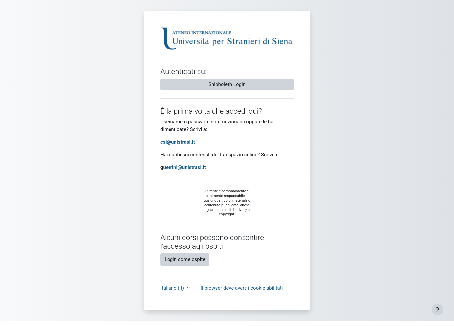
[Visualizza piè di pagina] (437, 309)
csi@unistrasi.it (177, 142)
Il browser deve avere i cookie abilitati (242, 288)
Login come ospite (185, 259)
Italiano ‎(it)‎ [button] (172, 288)
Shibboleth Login (227, 84)
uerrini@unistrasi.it (184, 167)
